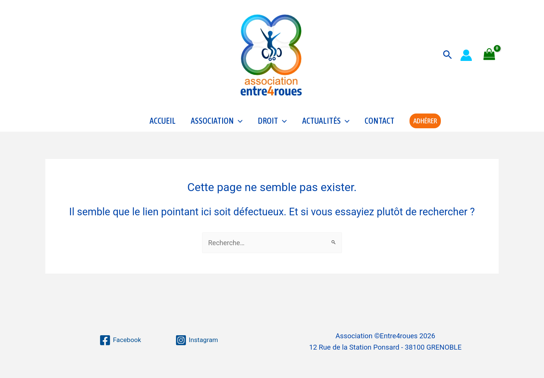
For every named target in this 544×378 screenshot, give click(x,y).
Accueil (163, 123)
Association (217, 123)
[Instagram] (197, 340)
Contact (379, 123)
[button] (447, 55)
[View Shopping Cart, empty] (489, 55)
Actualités (325, 123)
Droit (272, 123)
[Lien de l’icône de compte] (466, 55)
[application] (238, 123)
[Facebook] (119, 340)
